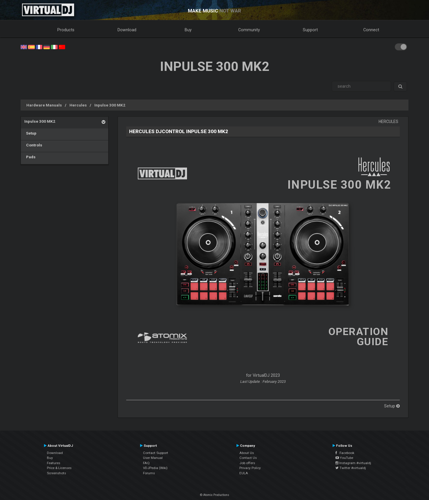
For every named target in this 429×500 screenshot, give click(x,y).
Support (310, 29)
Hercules (78, 105)
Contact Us (248, 458)
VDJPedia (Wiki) (155, 468)
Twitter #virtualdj (351, 468)
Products (65, 29)
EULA (243, 473)
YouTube (344, 458)
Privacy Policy (250, 468)
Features (53, 463)
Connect (371, 29)
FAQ (146, 463)
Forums (149, 473)
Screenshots (56, 473)
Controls (33, 145)
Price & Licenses (59, 468)
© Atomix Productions (214, 495)
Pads (30, 157)
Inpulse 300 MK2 (109, 105)
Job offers (247, 463)
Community (249, 29)
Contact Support (155, 453)
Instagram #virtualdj (353, 463)
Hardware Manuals (44, 105)
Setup (30, 133)
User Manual (153, 458)
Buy (188, 29)
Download (127, 29)
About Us (246, 453)
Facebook (345, 453)
